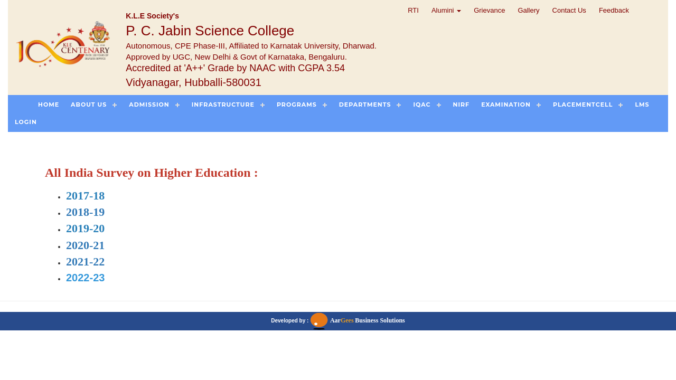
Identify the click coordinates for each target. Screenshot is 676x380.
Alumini (446, 10)
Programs (297, 104)
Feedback (614, 10)
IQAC (421, 104)
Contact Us (569, 10)
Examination (506, 104)
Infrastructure (223, 104)
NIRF (461, 104)
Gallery (528, 10)
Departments (365, 104)
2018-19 (85, 211)
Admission (149, 104)
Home (48, 104)
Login (26, 122)
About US (89, 104)
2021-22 (85, 261)
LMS (642, 104)
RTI (413, 10)
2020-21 (85, 245)
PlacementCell (583, 104)
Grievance (489, 10)
